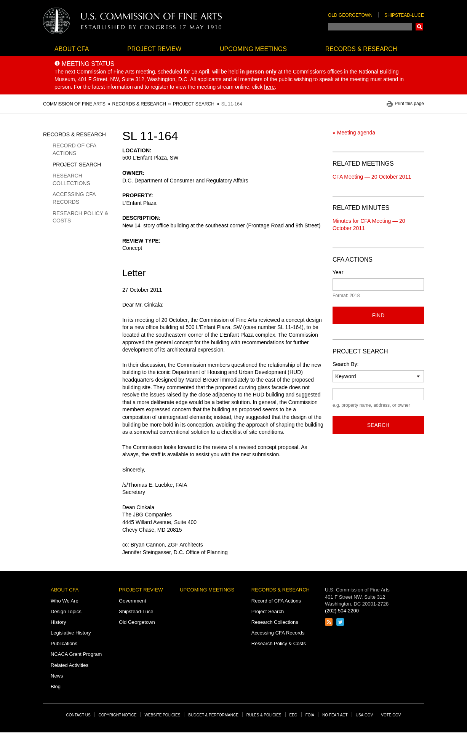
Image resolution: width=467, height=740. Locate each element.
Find (378, 315)
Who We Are (64, 601)
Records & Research (361, 49)
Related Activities (69, 665)
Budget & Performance (213, 715)
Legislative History (71, 633)
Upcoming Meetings (253, 49)
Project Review (154, 49)
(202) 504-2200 (342, 611)
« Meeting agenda (354, 132)
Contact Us (78, 715)
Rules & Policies (263, 715)
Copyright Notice (118, 715)
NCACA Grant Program (76, 654)
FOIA (309, 715)
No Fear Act (335, 715)
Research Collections (71, 179)
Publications (64, 643)
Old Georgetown (350, 15)
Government (132, 601)
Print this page (409, 103)
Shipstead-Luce (404, 15)
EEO (293, 715)
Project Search (77, 164)
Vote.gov (391, 715)
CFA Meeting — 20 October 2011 (372, 177)
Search (419, 26)
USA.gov (364, 715)
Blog (56, 686)
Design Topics (66, 611)
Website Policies (162, 715)
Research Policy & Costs (80, 217)
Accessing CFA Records (74, 198)
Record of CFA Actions (74, 149)
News (57, 676)
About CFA (71, 49)
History (58, 622)
